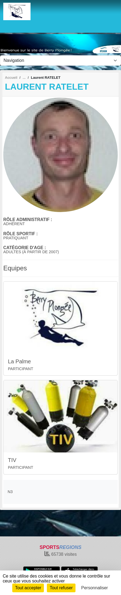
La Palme (19, 361)
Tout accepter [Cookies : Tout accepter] (28, 587)
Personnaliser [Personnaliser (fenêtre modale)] (94, 587)
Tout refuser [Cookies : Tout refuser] (61, 587)
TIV (12, 460)
